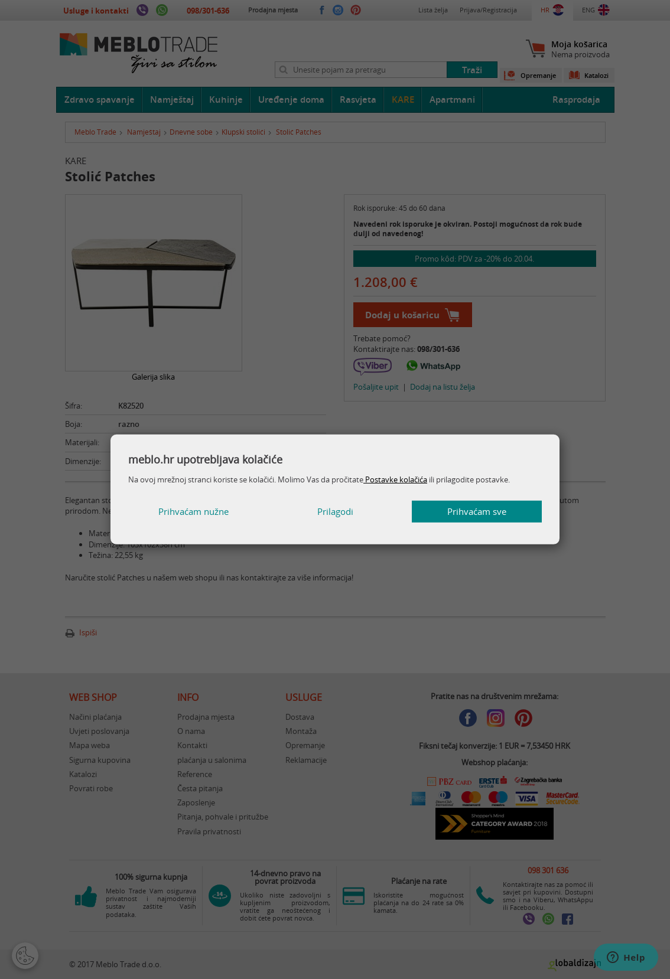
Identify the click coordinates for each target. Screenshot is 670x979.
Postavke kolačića (395, 479)
